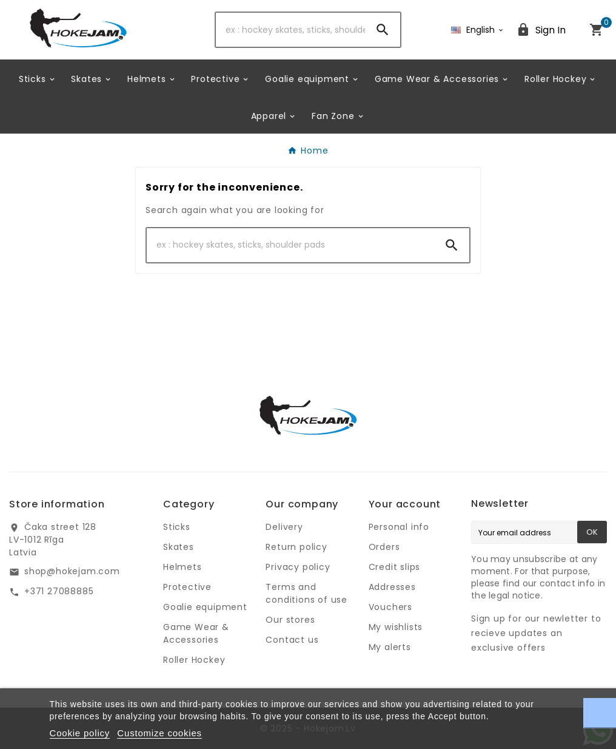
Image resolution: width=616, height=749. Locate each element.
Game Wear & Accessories (196, 633)
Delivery (284, 527)
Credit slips (395, 567)
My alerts (390, 647)
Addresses (392, 587)
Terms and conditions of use (306, 593)
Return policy (296, 547)
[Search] (291, 30)
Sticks (176, 527)
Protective (187, 587)
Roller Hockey (194, 660)
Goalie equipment (205, 607)
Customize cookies (159, 733)
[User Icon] (541, 30)
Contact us (292, 640)
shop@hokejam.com (72, 571)
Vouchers (390, 607)
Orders (384, 547)
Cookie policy (80, 733)
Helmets (182, 567)
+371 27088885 (58, 591)
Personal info (399, 527)
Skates (178, 547)
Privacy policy (298, 567)
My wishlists (396, 627)
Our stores (290, 620)
